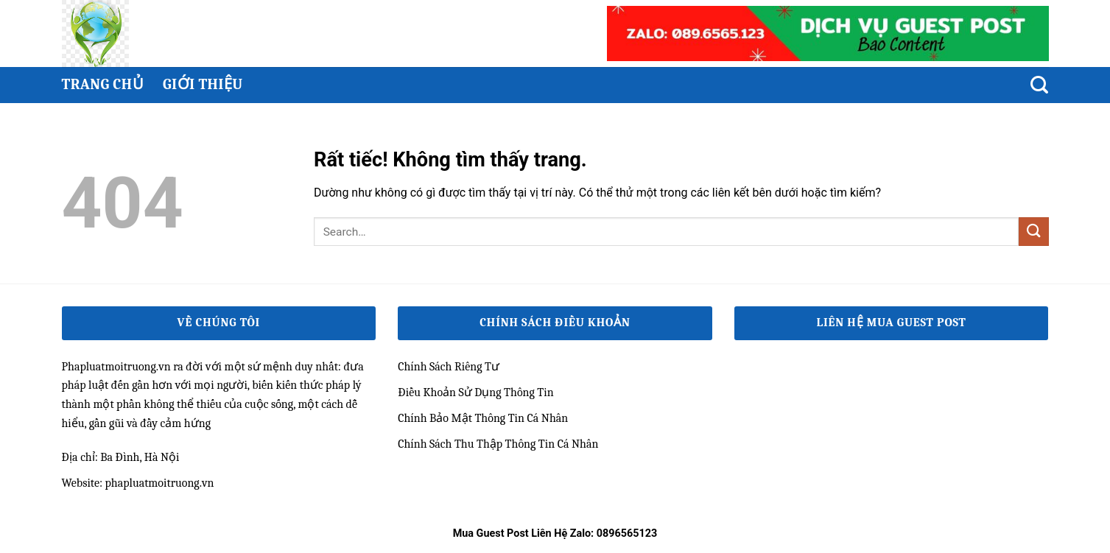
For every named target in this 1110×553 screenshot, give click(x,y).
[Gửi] (1033, 231)
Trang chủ (103, 84)
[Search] (1039, 85)
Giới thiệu (203, 84)
